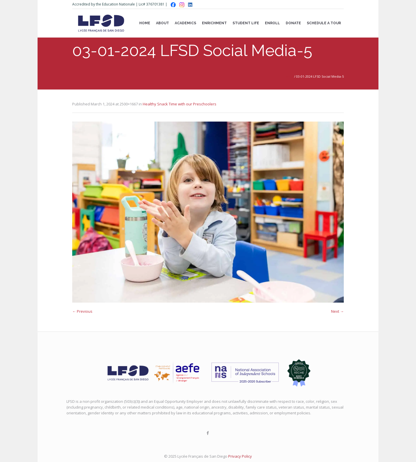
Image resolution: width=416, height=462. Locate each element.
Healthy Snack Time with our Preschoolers (179, 104)
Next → (337, 311)
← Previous (82, 311)
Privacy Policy (240, 456)
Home (288, 76)
